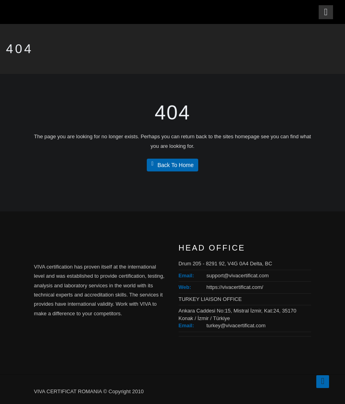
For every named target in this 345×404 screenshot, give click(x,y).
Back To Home (173, 164)
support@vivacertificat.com (238, 276)
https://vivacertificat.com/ (235, 287)
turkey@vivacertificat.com (236, 325)
